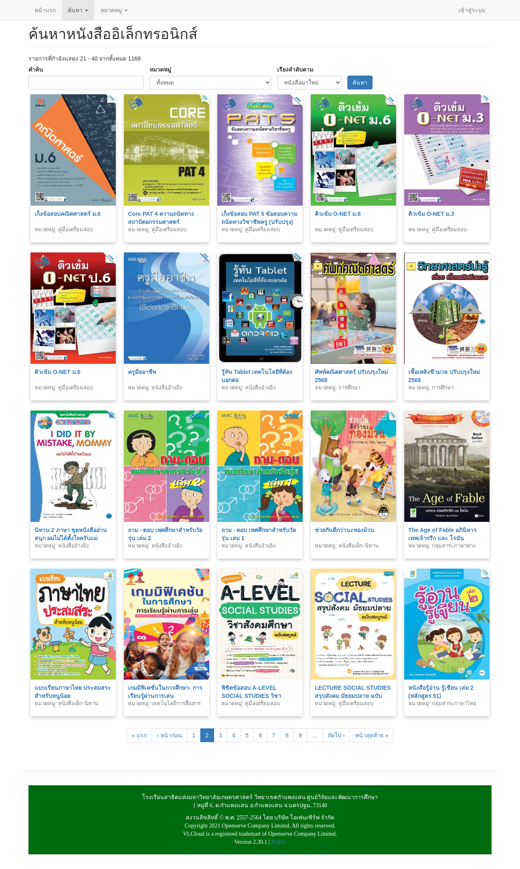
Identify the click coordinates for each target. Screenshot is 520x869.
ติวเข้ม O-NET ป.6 (57, 372)
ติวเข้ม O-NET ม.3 (431, 214)
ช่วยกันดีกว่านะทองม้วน (344, 530)
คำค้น (35, 69)
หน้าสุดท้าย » (371, 735)
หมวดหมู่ (114, 10)
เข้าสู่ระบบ (472, 10)
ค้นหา (78, 10)
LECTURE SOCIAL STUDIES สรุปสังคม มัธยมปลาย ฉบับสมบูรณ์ (353, 695)
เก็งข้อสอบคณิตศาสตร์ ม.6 (68, 214)
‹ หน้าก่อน (169, 735)
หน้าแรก (45, 10)
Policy (278, 842)
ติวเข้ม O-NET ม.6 (338, 214)
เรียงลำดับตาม (295, 69)
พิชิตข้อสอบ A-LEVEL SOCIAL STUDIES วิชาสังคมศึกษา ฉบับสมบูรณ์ (251, 695)
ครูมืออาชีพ (142, 372)
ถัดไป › (336, 735)
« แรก (139, 735)
